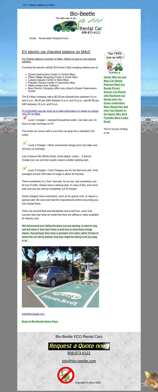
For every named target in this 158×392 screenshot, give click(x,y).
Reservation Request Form (53, 38)
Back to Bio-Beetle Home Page (40, 321)
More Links (121, 118)
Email (33, 38)
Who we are (119, 77)
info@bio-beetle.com (33, 314)
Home (107, 77)
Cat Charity (116, 110)
